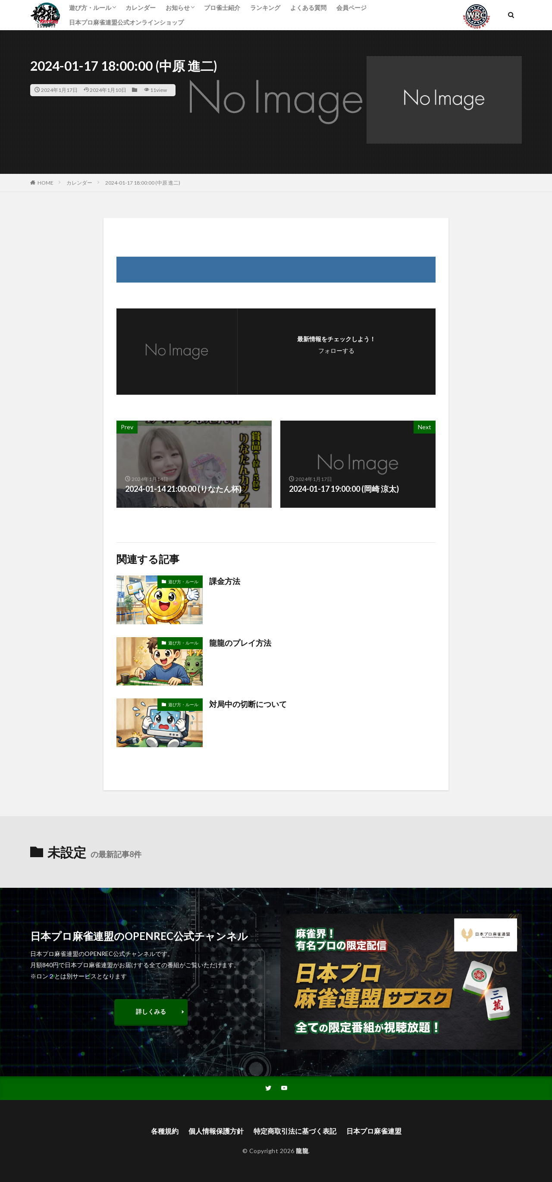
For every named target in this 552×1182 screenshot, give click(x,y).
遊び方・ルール (90, 7)
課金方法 (224, 581)
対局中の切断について (248, 704)
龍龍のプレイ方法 (240, 643)
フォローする (336, 350)
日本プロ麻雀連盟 (373, 1131)
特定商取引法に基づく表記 (295, 1131)
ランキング (265, 7)
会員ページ (351, 7)
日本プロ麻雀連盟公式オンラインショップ (126, 22)
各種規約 (165, 1131)
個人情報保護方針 (216, 1131)
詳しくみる (151, 1011)
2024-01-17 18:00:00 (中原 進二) (142, 182)
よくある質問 (308, 7)
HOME (45, 182)
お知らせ (178, 7)
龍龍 (302, 1150)
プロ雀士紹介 (222, 7)
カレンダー (140, 7)
